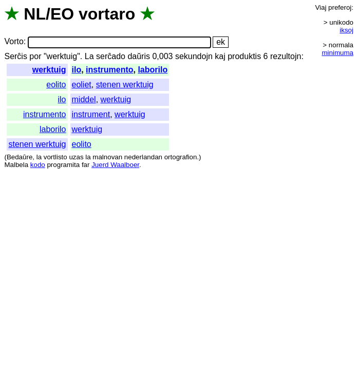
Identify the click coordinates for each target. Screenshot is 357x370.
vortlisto (55, 157)
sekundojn (194, 56)
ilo (77, 69)
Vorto (13, 42)
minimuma (337, 53)
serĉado (110, 56)
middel (84, 99)
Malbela (16, 165)
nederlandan (143, 157)
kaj (220, 56)
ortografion (180, 157)
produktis (244, 56)
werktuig (49, 69)
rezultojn (285, 56)
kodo (37, 165)
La (89, 56)
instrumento (109, 69)
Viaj (320, 7)
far (86, 165)
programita (63, 165)
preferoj (339, 7)
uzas (76, 157)
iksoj (346, 30)
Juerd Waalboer (115, 165)
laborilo (152, 69)
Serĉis (15, 56)
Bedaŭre (19, 157)
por (35, 56)
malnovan (107, 157)
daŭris (138, 56)
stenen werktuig (125, 84)
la (39, 157)
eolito (56, 84)
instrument (91, 114)
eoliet (81, 84)
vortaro (107, 14)
